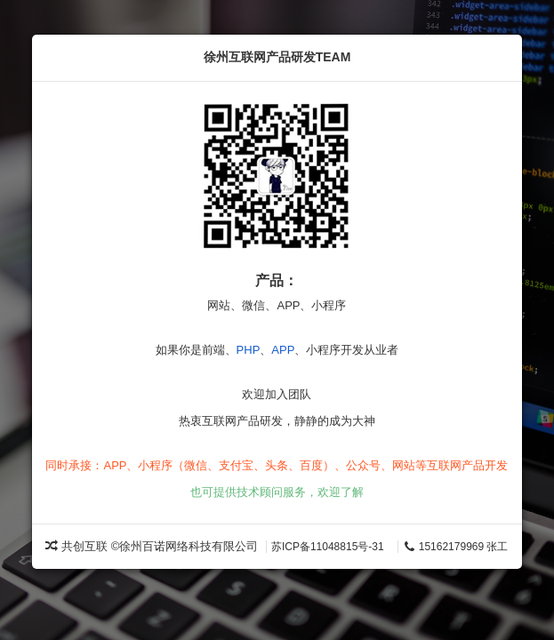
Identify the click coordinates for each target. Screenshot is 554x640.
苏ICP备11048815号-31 (327, 546)
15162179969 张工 (455, 546)
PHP (249, 349)
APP (282, 349)
